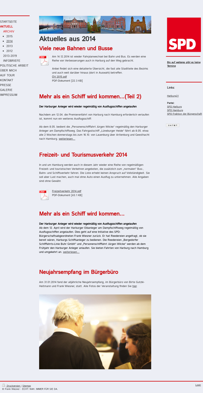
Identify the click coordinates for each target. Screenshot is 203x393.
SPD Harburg (174, 107)
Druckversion (11, 386)
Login (198, 385)
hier (134, 286)
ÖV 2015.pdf (59, 77)
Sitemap (26, 386)
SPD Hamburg (175, 110)
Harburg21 (173, 96)
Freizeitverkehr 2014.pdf (66, 191)
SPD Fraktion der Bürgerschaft (184, 114)
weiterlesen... (67, 139)
